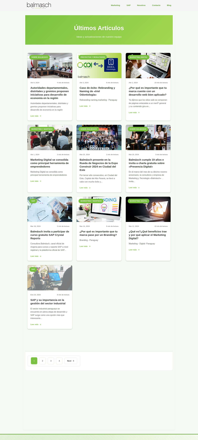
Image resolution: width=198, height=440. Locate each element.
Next (70, 361)
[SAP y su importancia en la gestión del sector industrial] (49, 290)
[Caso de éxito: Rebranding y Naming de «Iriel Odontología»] (99, 77)
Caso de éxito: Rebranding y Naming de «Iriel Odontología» (97, 91)
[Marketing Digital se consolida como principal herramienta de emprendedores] (49, 149)
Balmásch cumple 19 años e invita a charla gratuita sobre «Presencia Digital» (147, 163)
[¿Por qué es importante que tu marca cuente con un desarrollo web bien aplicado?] (148, 77)
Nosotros (141, 5)
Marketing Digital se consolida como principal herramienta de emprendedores (49, 163)
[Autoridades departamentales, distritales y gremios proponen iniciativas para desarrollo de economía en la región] (49, 77)
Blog (169, 5)
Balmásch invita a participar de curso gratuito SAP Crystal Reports (49, 235)
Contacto (156, 5)
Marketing (115, 5)
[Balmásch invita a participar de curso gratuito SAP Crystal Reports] (49, 221)
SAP (129, 5)
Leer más (35, 116)
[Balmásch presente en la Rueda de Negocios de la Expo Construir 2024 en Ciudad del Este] (99, 149)
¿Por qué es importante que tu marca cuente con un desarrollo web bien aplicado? (148, 91)
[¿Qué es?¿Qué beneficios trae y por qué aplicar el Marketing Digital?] (148, 221)
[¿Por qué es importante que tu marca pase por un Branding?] (99, 221)
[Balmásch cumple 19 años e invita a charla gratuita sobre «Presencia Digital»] (148, 149)
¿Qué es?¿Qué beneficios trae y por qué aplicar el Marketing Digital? (148, 235)
